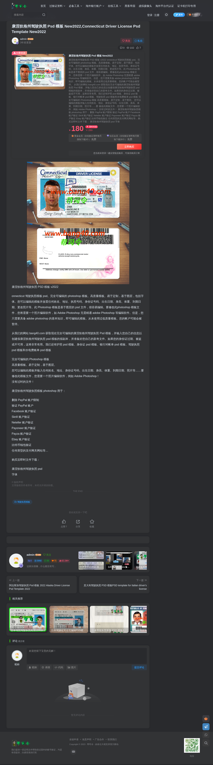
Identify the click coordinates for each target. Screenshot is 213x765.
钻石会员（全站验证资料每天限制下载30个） (123, 138)
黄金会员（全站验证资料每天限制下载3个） (87, 138)
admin (23, 39)
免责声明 (86, 739)
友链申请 (73, 739)
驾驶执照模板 (22, 502)
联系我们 (112, 739)
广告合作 (99, 739)
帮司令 (90, 744)
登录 (149, 15)
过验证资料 (57, 5)
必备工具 (75, 5)
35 (46, 561)
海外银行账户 (95, 5)
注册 (156, 15)
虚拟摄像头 (145, 5)
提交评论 (139, 667)
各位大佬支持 (103, 744)
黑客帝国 (130, 5)
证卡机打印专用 (186, 5)
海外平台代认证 (164, 5)
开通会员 (194, 14)
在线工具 (114, 5)
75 (54, 561)
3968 (38, 561)
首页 (43, 5)
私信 (139, 40)
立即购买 (129, 146)
